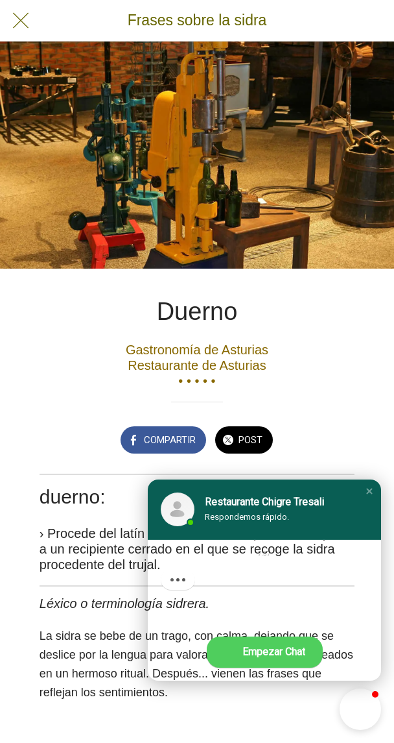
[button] (369, 491)
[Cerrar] (21, 21)
